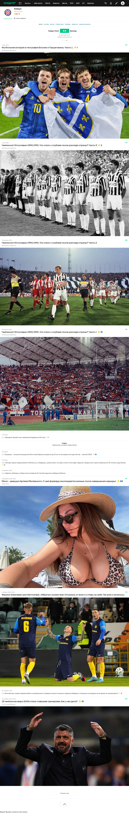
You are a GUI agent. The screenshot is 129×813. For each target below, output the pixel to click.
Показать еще (64, 793)
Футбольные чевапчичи (9, 50)
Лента (40, 24)
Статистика (60, 24)
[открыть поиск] (105, 3)
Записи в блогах (84, 24)
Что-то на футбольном (8, 704)
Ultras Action (5, 484)
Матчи (52, 24)
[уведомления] (111, 3)
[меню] (20, 3)
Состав (46, 24)
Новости (75, 24)
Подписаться (8, 19)
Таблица (68, 24)
